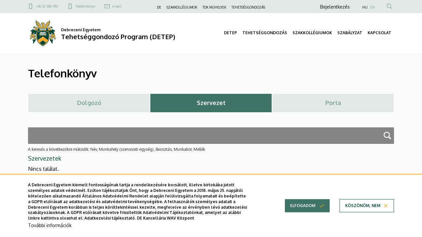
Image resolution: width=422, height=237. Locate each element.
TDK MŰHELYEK (214, 7)
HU (365, 7)
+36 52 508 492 (47, 6)
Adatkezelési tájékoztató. (110, 219)
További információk (50, 226)
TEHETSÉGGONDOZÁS (248, 7)
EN (372, 7)
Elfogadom (303, 207)
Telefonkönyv (85, 6)
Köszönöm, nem (362, 207)
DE (159, 7)
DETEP (230, 32)
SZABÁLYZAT (349, 32)
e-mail (116, 6)
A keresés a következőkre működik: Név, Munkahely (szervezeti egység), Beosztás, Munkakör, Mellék (116, 149)
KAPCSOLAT (379, 32)
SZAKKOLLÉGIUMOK (181, 7)
